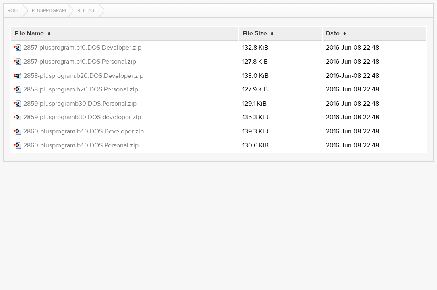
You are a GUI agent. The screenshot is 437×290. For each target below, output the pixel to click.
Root (14, 10)
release (87, 10)
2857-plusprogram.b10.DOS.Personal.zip (79, 62)
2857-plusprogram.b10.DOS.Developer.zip (82, 48)
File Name (29, 33)
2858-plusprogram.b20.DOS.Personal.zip (80, 89)
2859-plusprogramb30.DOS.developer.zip (82, 117)
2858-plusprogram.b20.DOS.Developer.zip (83, 76)
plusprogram (49, 10)
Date (333, 33)
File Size (254, 33)
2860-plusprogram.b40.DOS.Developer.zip (83, 131)
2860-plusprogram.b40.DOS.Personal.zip (81, 145)
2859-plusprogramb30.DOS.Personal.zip (80, 103)
